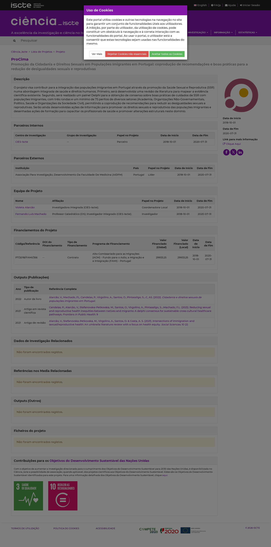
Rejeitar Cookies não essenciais (127, 54)
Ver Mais (97, 54)
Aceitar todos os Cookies (167, 54)
